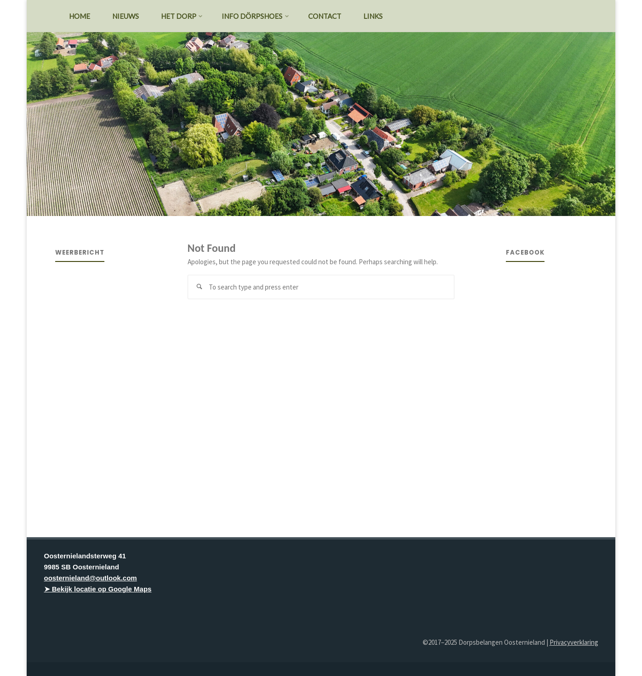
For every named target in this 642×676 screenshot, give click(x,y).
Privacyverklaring (574, 642)
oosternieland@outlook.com (90, 578)
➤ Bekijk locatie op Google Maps (98, 589)
